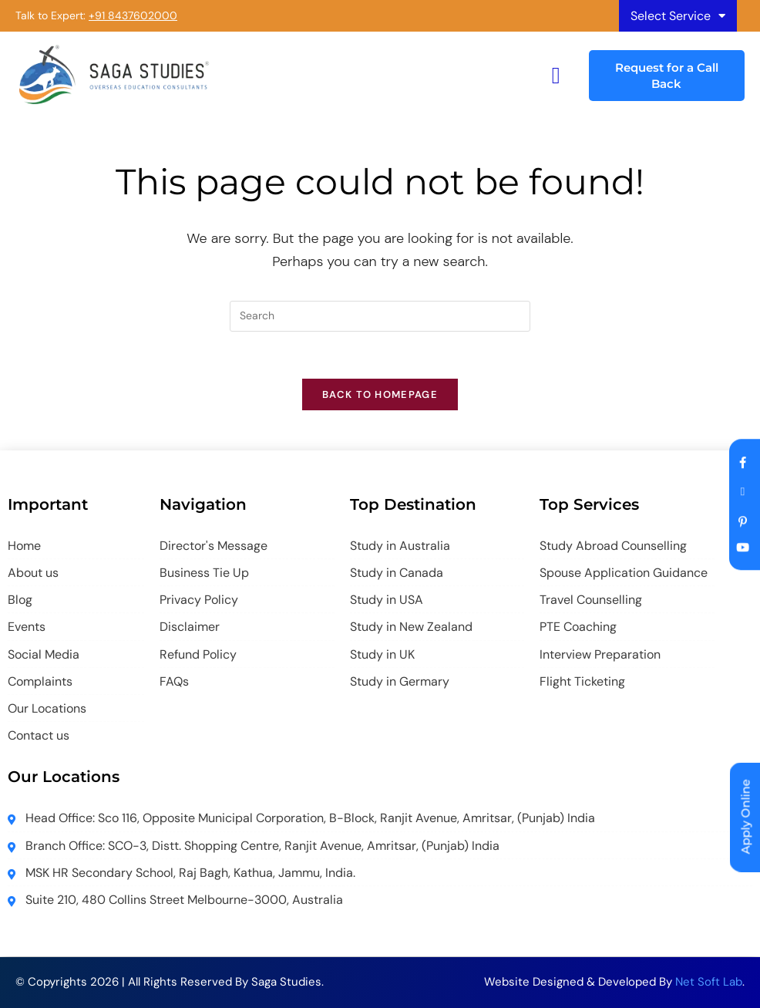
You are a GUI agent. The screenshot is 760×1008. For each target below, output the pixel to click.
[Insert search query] (380, 316)
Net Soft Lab (708, 981)
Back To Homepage (380, 394)
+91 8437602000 (133, 15)
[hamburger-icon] (556, 75)
